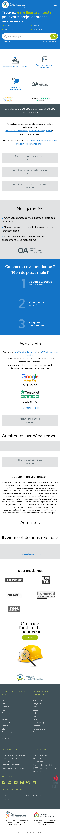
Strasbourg (6, 722)
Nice (4, 716)
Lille (3, 729)
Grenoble (6, 735)
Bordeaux (6, 713)
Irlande (36, 716)
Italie (35, 719)
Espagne (36, 710)
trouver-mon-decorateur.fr (46, 823)
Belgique (37, 703)
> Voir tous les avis (30, 407)
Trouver (30, 637)
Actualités (37, 758)
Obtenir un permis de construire (11, 760)
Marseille (5, 706)
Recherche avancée (49, 41)
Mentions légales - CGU (43, 765)
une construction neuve (17, 130)
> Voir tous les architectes (30, 554)
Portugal (36, 725)
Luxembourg (38, 722)
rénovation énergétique (40, 130)
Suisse (35, 732)
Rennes (5, 725)
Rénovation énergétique (12, 764)
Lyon (4, 703)
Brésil (35, 706)
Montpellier (6, 738)
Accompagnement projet (13, 768)
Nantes (5, 719)
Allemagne (37, 700)
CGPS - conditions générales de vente (45, 769)
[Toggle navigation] (55, 5)
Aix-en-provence (9, 732)
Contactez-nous (40, 755)
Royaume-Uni (39, 729)
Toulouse (5, 710)
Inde (35, 713)
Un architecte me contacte (13, 755)
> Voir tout (30, 160)
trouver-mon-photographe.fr (17, 823)
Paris (4, 700)
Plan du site (38, 761)
